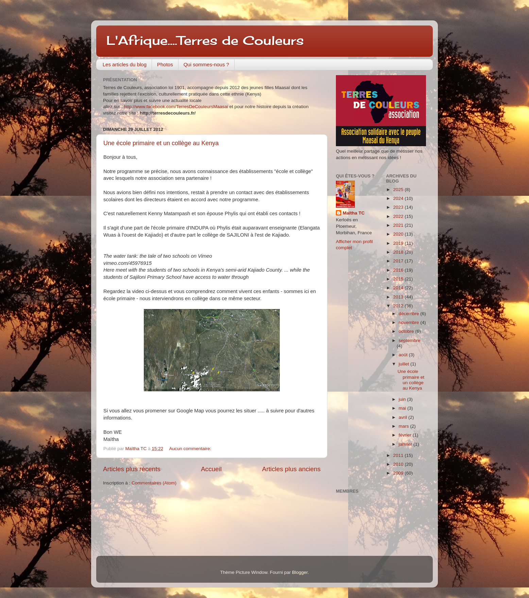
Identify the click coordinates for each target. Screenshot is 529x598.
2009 (399, 473)
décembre (410, 313)
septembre (410, 340)
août (404, 354)
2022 (399, 216)
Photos (165, 64)
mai (403, 408)
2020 (399, 234)
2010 (399, 464)
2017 (399, 260)
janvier (406, 444)
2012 (399, 305)
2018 (399, 252)
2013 (399, 297)
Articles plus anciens (291, 469)
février (406, 435)
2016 (399, 270)
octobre (407, 331)
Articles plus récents (131, 469)
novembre (410, 322)
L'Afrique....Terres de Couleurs (205, 40)
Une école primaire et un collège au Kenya (161, 143)
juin (403, 399)
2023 (399, 207)
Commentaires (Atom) (154, 482)
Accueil (211, 469)
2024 (399, 198)
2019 (399, 243)
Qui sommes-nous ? (206, 64)
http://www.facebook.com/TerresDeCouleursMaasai (176, 106)
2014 (399, 287)
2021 (399, 225)
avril (404, 417)
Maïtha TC (354, 213)
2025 (399, 189)
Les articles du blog (125, 64)
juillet (405, 363)
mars (404, 426)
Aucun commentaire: (190, 448)
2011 (399, 455)
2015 (399, 278)
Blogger (300, 572)
